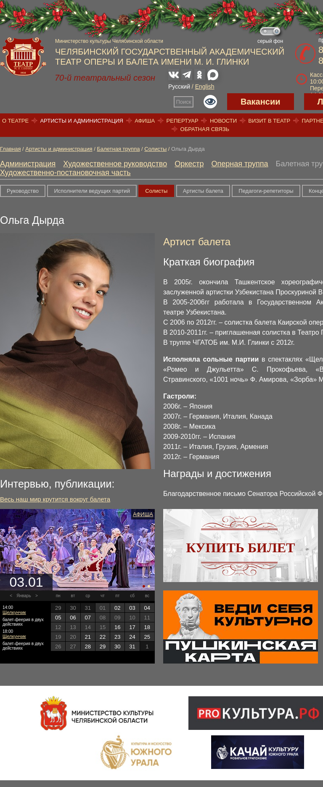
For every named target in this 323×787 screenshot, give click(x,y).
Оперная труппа (240, 164)
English (204, 86)
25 (147, 637)
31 (132, 646)
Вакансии (261, 101)
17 (132, 627)
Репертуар (183, 121)
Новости (223, 121)
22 (103, 637)
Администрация (28, 164)
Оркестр (189, 164)
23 (117, 637)
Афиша (145, 121)
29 (103, 646)
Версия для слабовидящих (210, 101)
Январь (23, 595)
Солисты (155, 149)
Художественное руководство (115, 164)
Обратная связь (205, 129)
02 (117, 608)
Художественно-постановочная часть (65, 172)
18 (147, 627)
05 (58, 617)
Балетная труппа (118, 149)
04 (147, 608)
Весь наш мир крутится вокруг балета (55, 499)
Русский (179, 86)
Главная (10, 149)
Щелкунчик (14, 612)
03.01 (26, 582)
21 (87, 637)
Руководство (23, 191)
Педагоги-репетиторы (265, 191)
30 (117, 646)
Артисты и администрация (81, 121)
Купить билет (240, 547)
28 (87, 646)
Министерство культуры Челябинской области (109, 41)
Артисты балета (203, 191)
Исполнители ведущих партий (92, 191)
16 (117, 627)
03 (132, 608)
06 (73, 617)
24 (132, 637)
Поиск (183, 102)
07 (87, 617)
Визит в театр (269, 121)
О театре (15, 121)
